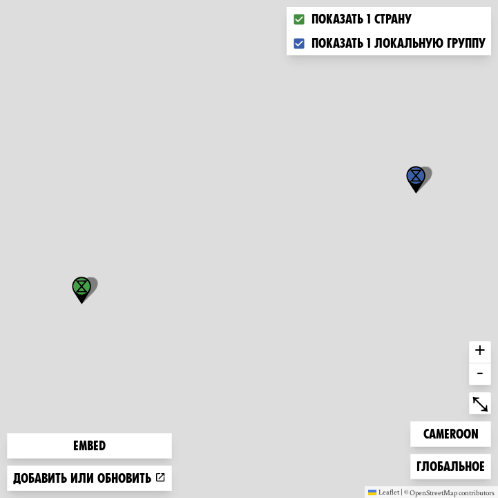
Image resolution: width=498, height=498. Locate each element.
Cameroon (451, 432)
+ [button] (480, 352)
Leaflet (383, 492)
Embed (89, 446)
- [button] (480, 374)
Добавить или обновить (89, 478)
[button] (416, 180)
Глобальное (450, 465)
